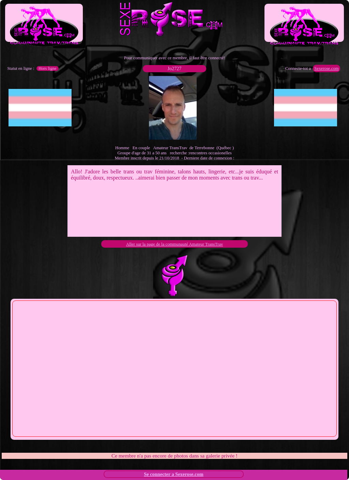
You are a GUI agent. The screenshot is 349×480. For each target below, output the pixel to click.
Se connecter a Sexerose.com (173, 474)
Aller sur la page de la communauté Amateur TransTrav (174, 244)
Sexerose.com (326, 68)
